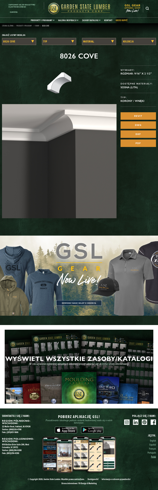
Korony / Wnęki (132, 101)
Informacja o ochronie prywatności (116, 479)
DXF (138, 134)
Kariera (14, 12)
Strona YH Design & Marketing (79, 483)
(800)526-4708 (15, 429)
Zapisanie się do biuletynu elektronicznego (22, 5)
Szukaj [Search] (147, 8)
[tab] (42, 20)
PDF (138, 143)
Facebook (153, 422)
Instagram (127, 422)
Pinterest (144, 422)
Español (152, 445)
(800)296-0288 (15, 450)
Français (152, 449)
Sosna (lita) (129, 87)
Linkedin (135, 422)
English (153, 441)
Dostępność (93, 479)
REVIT (138, 116)
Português (152, 453)
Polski (153, 457)
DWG (138, 125)
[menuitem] (133, 8)
